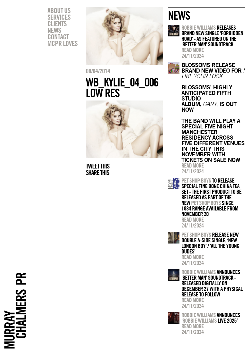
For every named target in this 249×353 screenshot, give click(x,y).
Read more (192, 49)
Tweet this (97, 166)
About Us (59, 10)
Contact (58, 36)
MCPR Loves (62, 43)
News (54, 30)
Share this (97, 172)
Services (59, 17)
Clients (57, 23)
